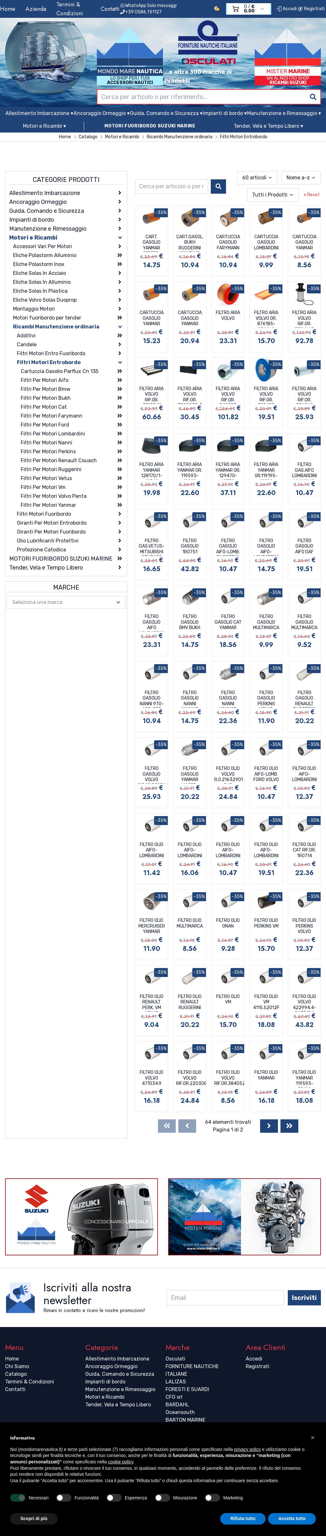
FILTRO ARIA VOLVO (228, 315)
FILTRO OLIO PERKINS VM (266, 923)
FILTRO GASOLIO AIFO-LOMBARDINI (266, 547)
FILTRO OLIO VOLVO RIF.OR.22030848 (191, 1078)
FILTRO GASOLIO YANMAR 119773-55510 (190, 775)
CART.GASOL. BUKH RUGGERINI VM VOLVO (189, 243)
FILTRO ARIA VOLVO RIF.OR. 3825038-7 (190, 395)
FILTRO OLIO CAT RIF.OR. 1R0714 (304, 850)
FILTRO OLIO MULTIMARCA (190, 923)
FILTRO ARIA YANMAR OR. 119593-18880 (189, 471)
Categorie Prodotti (66, 179)
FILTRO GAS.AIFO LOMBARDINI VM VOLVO (304, 471)
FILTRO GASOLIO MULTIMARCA (266, 622)
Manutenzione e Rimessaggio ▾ (284, 113)
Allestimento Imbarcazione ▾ (39, 113)
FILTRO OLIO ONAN (228, 923)
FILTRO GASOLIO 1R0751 (190, 546)
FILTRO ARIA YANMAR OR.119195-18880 (266, 471)
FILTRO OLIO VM (228, 999)
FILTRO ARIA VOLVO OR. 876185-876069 (266, 319)
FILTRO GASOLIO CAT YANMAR (228, 622)
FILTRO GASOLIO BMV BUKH (189, 622)
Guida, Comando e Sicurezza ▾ (166, 113)
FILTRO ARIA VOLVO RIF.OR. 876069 (304, 395)
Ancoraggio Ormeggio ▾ (102, 113)
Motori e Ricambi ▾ (44, 126)
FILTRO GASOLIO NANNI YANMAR (190, 699)
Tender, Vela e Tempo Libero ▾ (268, 126)
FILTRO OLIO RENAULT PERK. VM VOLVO (151, 1003)
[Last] (289, 1126)
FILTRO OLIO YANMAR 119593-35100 (304, 1078)
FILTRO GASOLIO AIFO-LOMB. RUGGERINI (228, 547)
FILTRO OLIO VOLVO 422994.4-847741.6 (304, 1003)
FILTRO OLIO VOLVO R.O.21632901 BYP (228, 775)
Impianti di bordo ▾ (225, 113)
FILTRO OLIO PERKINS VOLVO (304, 926)
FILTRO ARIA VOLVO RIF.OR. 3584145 (304, 319)
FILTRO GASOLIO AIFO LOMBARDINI (151, 623)
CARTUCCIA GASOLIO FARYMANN (228, 242)
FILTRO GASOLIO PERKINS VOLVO (266, 699)
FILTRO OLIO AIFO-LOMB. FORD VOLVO (266, 774)
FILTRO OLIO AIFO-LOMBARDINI (304, 774)
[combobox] (209, 96)
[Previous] (187, 1126)
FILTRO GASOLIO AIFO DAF (304, 546)
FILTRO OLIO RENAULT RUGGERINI (190, 1002)
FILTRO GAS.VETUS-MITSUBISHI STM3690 (152, 547)
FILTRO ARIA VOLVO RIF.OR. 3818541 (151, 395)
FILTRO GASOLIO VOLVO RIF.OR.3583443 (153, 775)
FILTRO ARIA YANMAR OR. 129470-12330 (228, 471)
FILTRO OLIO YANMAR (266, 1075)
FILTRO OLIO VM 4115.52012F (266, 1002)
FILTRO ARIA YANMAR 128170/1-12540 (151, 471)
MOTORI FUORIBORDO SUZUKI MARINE (149, 126)
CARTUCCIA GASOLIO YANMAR (304, 242)
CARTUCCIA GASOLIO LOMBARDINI (266, 242)
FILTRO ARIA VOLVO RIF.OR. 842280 (228, 395)
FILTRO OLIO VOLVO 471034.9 (151, 1078)
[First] (167, 1126)
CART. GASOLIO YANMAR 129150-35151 (151, 243)
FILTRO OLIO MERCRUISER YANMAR (151, 926)
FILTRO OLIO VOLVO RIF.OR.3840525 (229, 1078)
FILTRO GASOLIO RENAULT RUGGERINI (304, 699)
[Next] (269, 1126)
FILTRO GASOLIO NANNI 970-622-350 (152, 699)
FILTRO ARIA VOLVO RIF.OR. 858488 (266, 395)
